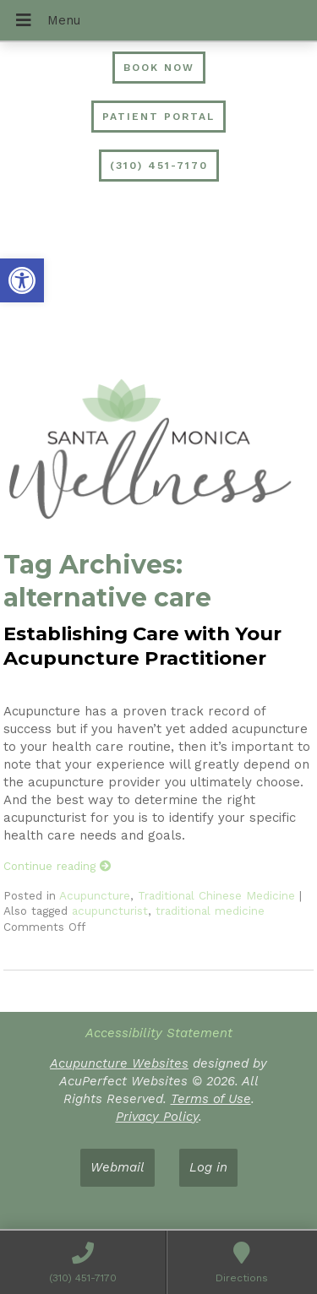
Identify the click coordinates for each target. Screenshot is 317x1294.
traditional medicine (210, 910)
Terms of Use (211, 1098)
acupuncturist (110, 910)
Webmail (117, 1167)
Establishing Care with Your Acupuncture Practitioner (142, 646)
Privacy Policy (157, 1116)
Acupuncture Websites (119, 1063)
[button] (22, 280)
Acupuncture (94, 895)
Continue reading (57, 866)
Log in (208, 1167)
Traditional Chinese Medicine (216, 895)
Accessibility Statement (158, 1033)
